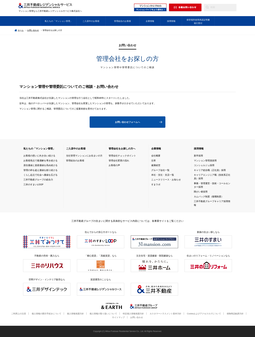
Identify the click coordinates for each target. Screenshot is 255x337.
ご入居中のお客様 (90, 21)
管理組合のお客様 (122, 21)
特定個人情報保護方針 (133, 313)
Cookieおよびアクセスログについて (204, 313)
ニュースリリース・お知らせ (166, 179)
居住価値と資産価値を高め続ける (40, 165)
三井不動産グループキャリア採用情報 (212, 203)
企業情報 (150, 21)
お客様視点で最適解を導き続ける (40, 160)
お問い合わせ (33, 30)
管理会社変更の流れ (119, 160)
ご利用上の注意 (18, 313)
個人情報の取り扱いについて (103, 313)
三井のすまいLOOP (33, 184)
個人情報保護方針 (75, 313)
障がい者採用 (201, 191)
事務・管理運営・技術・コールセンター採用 (212, 185)
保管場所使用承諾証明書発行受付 (198, 21)
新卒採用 (198, 155)
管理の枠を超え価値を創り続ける (40, 170)
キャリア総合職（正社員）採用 (210, 170)
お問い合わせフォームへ (127, 122)
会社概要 (155, 155)
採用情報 (171, 21)
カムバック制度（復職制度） (208, 196)
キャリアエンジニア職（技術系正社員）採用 (212, 177)
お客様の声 (114, 165)
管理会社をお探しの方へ (122, 148)
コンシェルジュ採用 (204, 165)
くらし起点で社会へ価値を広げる (40, 175)
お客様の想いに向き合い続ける (39, 155)
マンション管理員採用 (205, 160)
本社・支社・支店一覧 (162, 175)
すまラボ (155, 184)
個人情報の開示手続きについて (46, 313)
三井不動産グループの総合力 (38, 179)
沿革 (153, 160)
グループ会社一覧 (160, 170)
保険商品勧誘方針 (235, 313)
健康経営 (155, 165)
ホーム (21, 30)
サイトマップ (118, 317)
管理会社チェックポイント (122, 155)
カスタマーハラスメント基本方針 (165, 313)
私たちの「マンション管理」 (58, 21)
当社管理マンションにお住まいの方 (84, 155)
